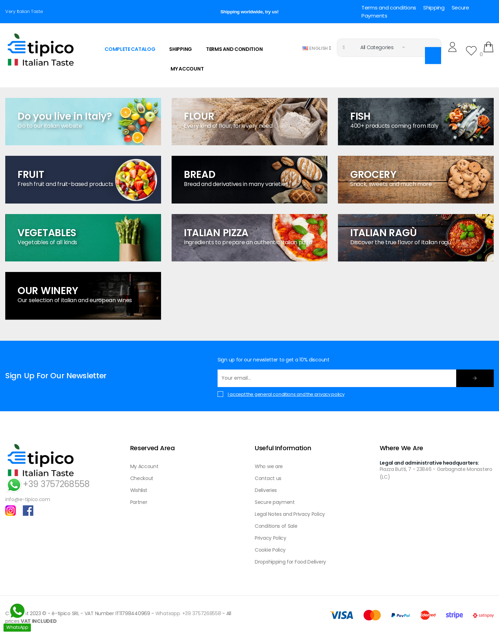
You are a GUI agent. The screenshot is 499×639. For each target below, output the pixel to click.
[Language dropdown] (316, 48)
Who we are (269, 466)
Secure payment (275, 502)
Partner (138, 502)
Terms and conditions (388, 7)
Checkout (142, 478)
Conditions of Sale (276, 526)
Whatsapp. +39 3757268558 (188, 613)
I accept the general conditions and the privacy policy (286, 394)
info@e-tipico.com (27, 499)
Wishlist (139, 490)
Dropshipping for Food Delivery (290, 561)
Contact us (268, 478)
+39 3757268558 (47, 484)
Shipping (434, 7)
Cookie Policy (270, 549)
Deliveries (266, 490)
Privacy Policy (270, 537)
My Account (144, 466)
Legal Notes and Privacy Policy (290, 514)
